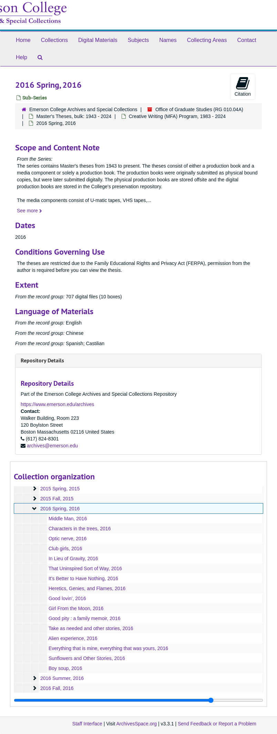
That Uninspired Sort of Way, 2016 (85, 568)
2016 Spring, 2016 (60, 508)
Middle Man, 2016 (68, 518)
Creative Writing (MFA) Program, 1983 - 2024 (177, 116)
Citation (243, 86)
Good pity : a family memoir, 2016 (85, 618)
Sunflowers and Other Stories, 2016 (87, 658)
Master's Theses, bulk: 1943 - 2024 (73, 116)
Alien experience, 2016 (72, 638)
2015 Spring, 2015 (60, 488)
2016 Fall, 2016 (57, 688)
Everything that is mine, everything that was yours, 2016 (108, 648)
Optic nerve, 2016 (68, 538)
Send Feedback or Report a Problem (217, 723)
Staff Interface (87, 723)
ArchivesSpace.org (136, 723)
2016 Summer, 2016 (62, 678)
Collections (54, 40)
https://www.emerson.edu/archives (57, 404)
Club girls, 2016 (65, 548)
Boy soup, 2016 (65, 668)
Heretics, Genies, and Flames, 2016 (87, 588)
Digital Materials (97, 40)
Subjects (138, 40)
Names (168, 40)
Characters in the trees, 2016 (80, 528)
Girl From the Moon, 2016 (76, 608)
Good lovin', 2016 (67, 598)
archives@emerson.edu (52, 445)
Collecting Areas (207, 40)
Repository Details (42, 360)
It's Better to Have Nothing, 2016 (83, 578)
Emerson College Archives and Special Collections (83, 109)
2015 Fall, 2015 (57, 498)
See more (29, 210)
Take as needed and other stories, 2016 (91, 628)
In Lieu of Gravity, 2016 (73, 558)
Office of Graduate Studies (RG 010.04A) (199, 109)
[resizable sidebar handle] (138, 700)
